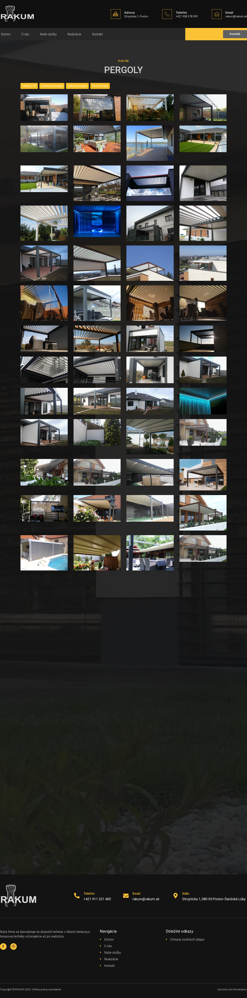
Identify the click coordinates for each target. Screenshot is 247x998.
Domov (5, 34)
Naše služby (49, 34)
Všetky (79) (29, 85)
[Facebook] (3, 946)
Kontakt (99, 34)
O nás (25, 34)
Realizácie (76, 34)
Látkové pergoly (77, 85)
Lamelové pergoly (52, 85)
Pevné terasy (100, 85)
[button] (234, 34)
